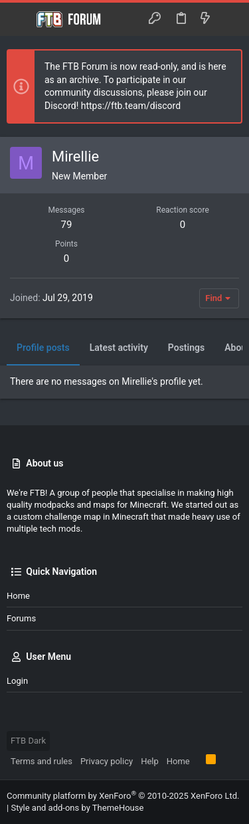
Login (17, 681)
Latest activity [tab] (119, 347)
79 (66, 225)
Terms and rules (41, 761)
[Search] (229, 19)
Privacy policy (106, 761)
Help (150, 761)
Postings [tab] (186, 347)
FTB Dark (28, 741)
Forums (21, 618)
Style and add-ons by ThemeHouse (77, 808)
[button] (20, 19)
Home (18, 596)
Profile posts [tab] (43, 347)
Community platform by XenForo (123, 796)
